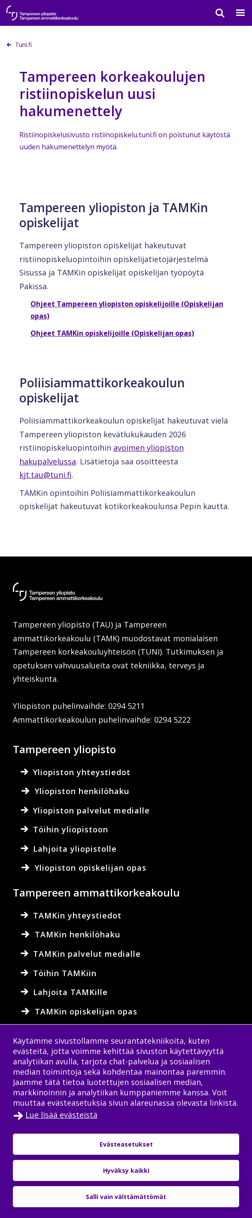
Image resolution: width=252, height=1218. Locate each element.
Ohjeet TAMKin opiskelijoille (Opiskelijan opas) (112, 333)
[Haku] (214, 13)
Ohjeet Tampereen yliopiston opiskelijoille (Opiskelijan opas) (126, 310)
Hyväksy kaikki (126, 1170)
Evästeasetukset (126, 1144)
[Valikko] (235, 13)
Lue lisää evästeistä (61, 1115)
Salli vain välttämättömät (126, 1197)
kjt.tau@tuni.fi (45, 475)
